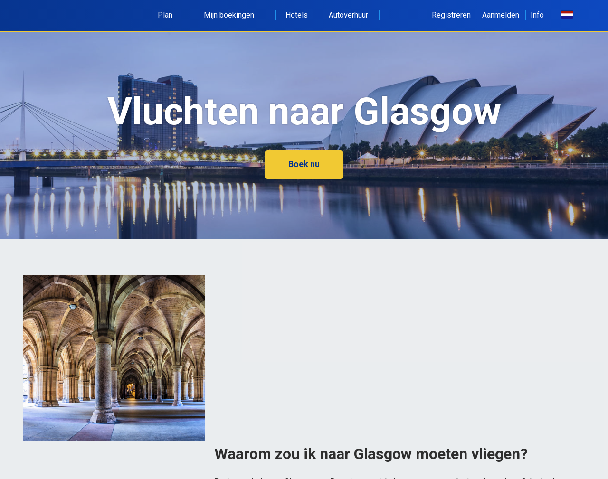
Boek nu (304, 164)
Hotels (296, 14)
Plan (170, 14)
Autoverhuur (348, 14)
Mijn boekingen (234, 14)
